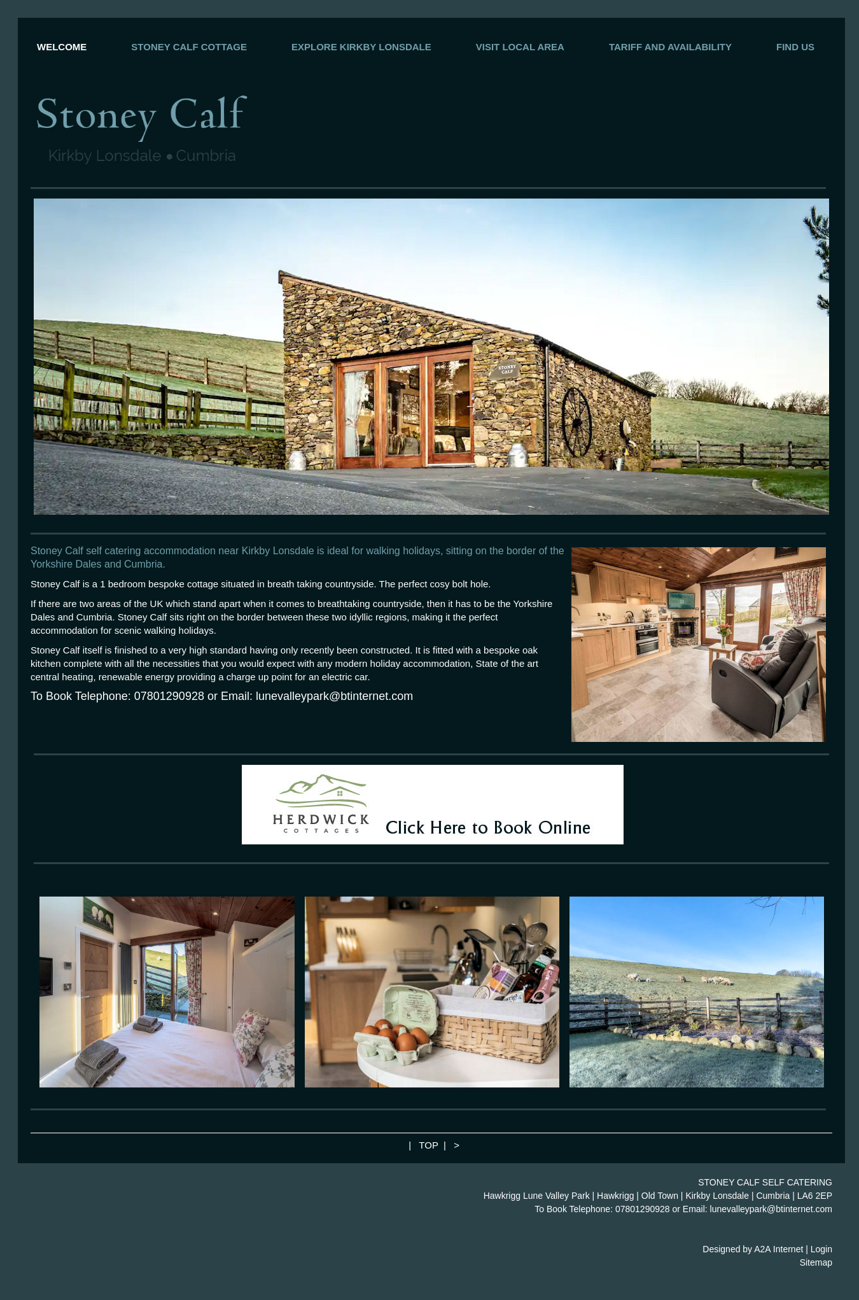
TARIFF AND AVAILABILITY (670, 46)
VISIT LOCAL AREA (520, 46)
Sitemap (816, 1262)
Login (821, 1249)
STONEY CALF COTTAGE (189, 46)
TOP (428, 1145)
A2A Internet (778, 1249)
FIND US (795, 46)
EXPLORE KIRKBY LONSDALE (361, 46)
